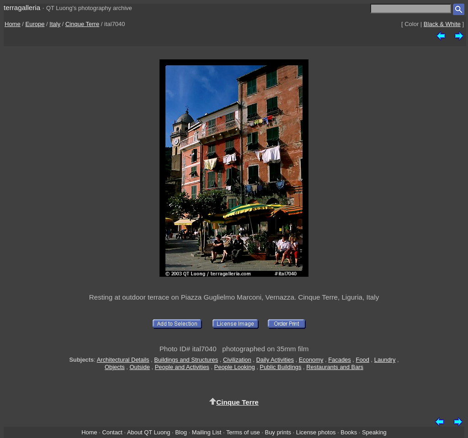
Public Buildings (280, 367)
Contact (112, 432)
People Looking (234, 367)
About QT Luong (148, 432)
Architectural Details (123, 359)
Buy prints (278, 432)
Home (13, 24)
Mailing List (207, 432)
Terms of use (243, 432)
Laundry (385, 359)
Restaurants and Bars (334, 367)
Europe (35, 24)
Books (348, 432)
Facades (339, 359)
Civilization (237, 359)
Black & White (442, 24)
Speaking (374, 432)
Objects (115, 367)
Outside (139, 367)
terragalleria (22, 7)
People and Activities (182, 367)
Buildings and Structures (186, 359)
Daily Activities (274, 359)
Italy (54, 24)
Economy (311, 359)
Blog (181, 432)
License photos (316, 432)
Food (362, 359)
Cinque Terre (82, 24)
